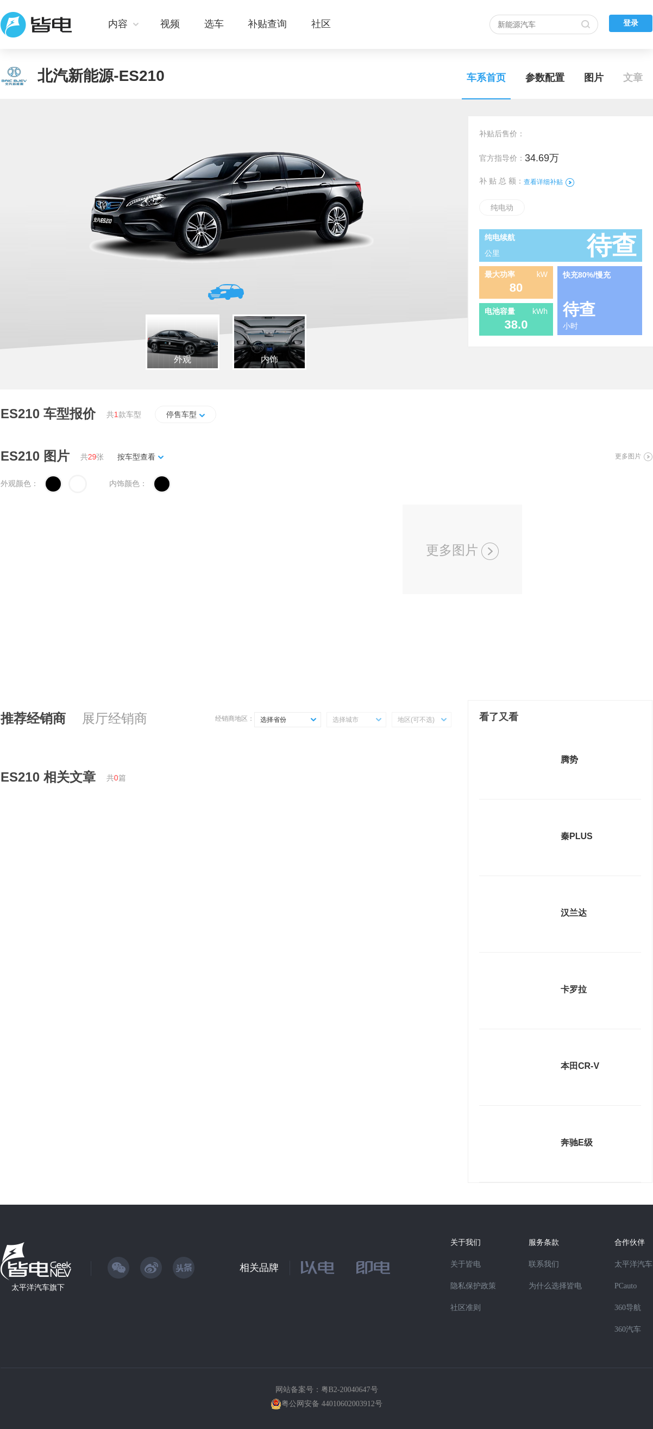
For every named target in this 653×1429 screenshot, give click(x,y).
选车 (214, 23)
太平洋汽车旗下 (38, 1287)
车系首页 (486, 77)
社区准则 (465, 1308)
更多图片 (633, 456)
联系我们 (544, 1264)
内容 (118, 23)
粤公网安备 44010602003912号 (331, 1404)
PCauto (625, 1286)
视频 (170, 23)
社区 (321, 23)
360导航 (627, 1308)
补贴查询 (267, 23)
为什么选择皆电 (555, 1286)
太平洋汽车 (633, 1264)
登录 (630, 23)
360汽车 (627, 1329)
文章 (633, 77)
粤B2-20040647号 (349, 1390)
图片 (594, 77)
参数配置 (544, 77)
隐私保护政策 (473, 1286)
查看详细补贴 (549, 182)
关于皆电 (465, 1264)
